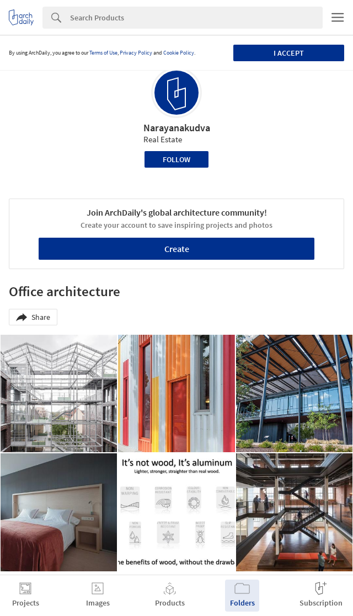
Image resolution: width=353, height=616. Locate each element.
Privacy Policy (136, 52)
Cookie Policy (178, 52)
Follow (176, 159)
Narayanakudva (176, 127)
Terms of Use (103, 52)
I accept (289, 53)
